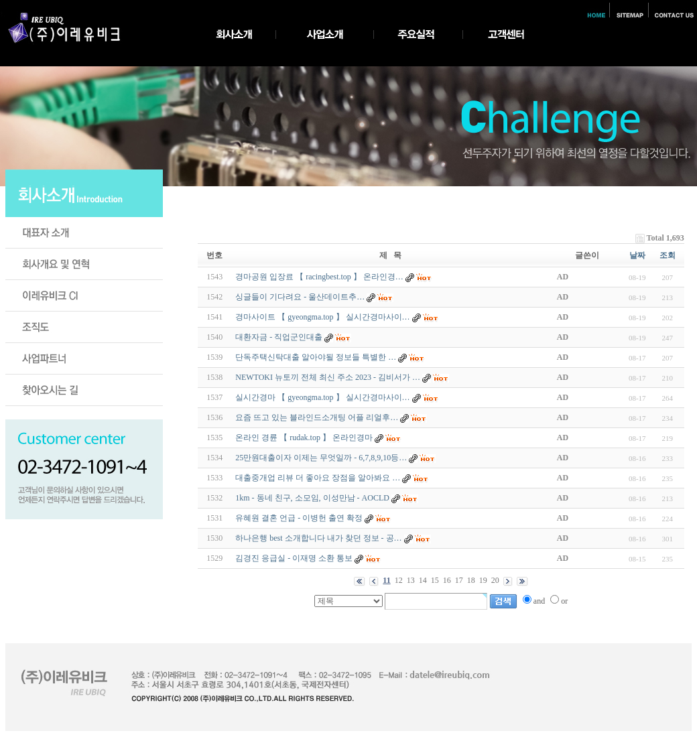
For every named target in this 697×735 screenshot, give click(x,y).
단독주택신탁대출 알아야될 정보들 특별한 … (315, 357)
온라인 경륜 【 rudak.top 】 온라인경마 (304, 437)
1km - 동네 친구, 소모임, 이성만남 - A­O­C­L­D (312, 498)
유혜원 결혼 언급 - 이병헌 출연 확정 (299, 518)
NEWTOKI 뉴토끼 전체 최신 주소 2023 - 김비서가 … (327, 377)
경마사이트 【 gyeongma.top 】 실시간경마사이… (322, 317)
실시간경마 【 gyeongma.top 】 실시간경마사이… (322, 397)
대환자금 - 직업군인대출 (278, 337)
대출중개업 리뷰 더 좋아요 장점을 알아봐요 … (317, 477)
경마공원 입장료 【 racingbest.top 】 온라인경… (319, 276)
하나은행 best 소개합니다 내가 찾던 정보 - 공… (318, 538)
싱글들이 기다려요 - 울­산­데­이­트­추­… (300, 297)
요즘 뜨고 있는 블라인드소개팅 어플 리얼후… (316, 417)
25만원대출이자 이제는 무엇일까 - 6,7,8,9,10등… (321, 457)
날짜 (637, 255)
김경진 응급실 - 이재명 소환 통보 (294, 558)
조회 (667, 255)
